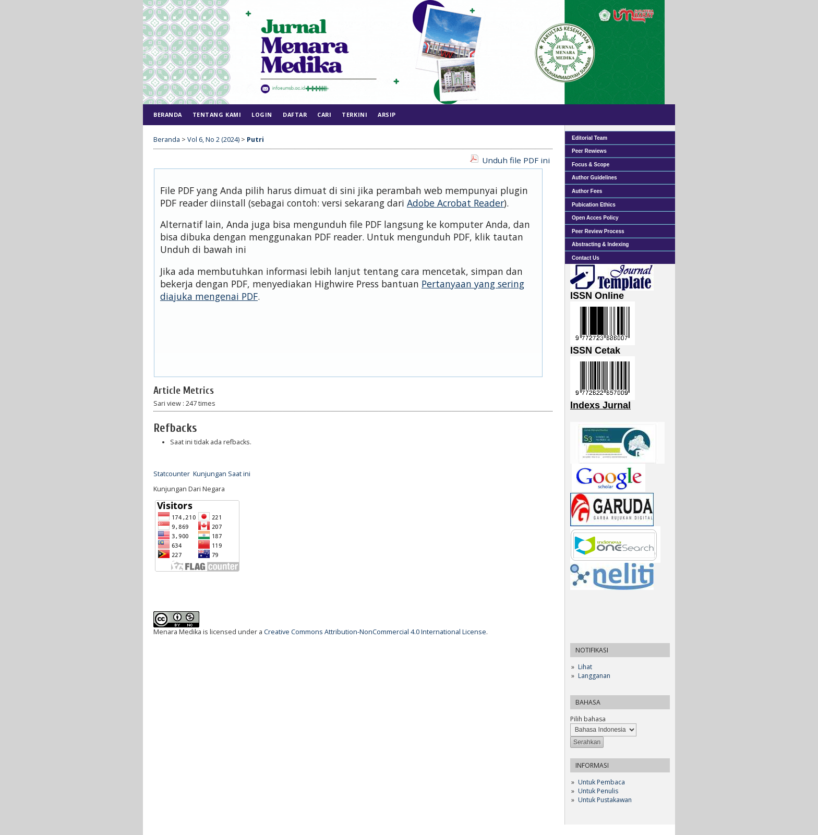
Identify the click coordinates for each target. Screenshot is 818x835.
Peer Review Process (598, 231)
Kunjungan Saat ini (221, 473)
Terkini (354, 114)
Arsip (387, 114)
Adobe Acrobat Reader (455, 203)
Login (261, 114)
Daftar (295, 114)
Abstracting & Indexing (600, 244)
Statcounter (171, 473)
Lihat (585, 666)
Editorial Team (589, 138)
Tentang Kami (217, 114)
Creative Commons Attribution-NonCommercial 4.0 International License (375, 631)
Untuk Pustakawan (605, 799)
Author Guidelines (594, 177)
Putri (255, 139)
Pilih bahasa (588, 719)
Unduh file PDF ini (516, 160)
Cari (324, 114)
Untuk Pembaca (601, 782)
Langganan (594, 675)
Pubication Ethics (594, 205)
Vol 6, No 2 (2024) (213, 139)
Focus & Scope (590, 164)
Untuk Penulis (598, 790)
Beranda (167, 114)
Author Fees (587, 191)
